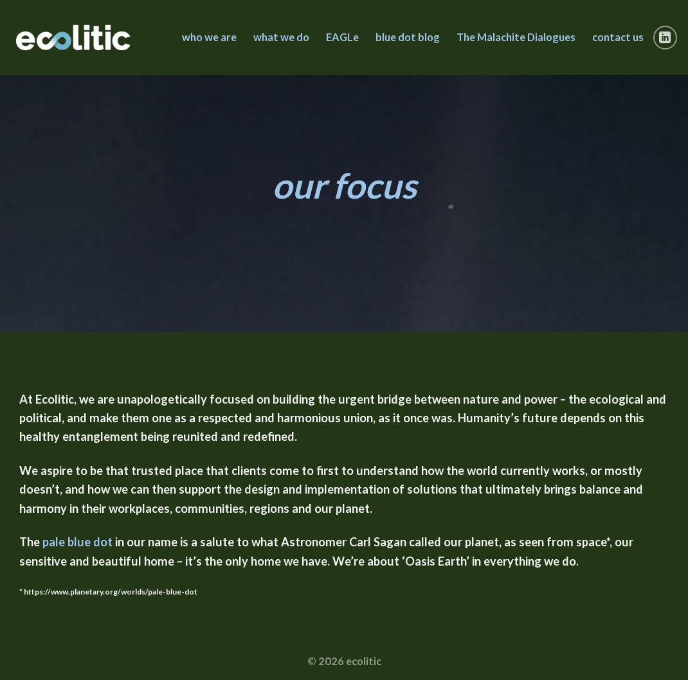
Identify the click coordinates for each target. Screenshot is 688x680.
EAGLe (342, 37)
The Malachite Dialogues (516, 37)
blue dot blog (408, 37)
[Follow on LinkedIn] (665, 38)
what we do (281, 37)
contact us (618, 37)
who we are (209, 37)
